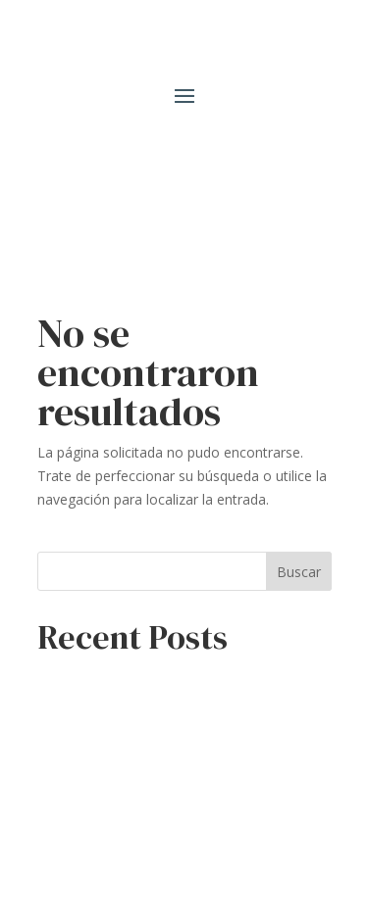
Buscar (299, 571)
